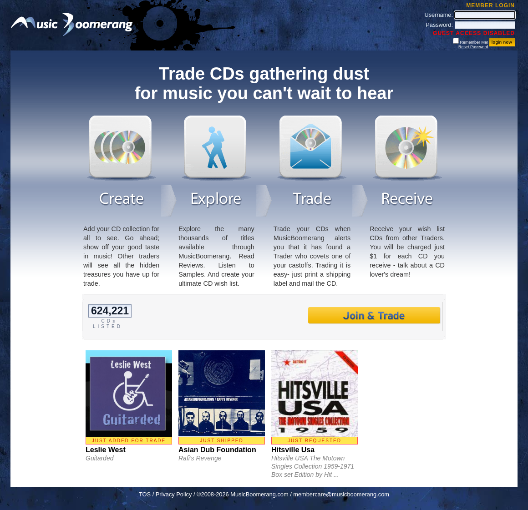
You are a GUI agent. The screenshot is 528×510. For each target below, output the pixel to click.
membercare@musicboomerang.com (341, 494)
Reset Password (473, 47)
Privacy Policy (174, 494)
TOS (145, 494)
